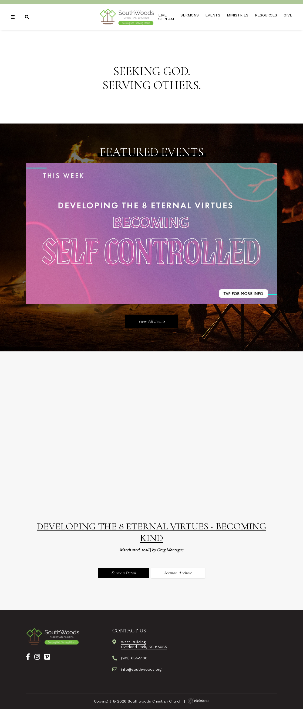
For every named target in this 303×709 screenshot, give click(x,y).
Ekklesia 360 (198, 701)
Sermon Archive (178, 573)
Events (212, 15)
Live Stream (166, 17)
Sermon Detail (123, 573)
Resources (266, 15)
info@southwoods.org (141, 669)
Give (288, 15)
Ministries (237, 15)
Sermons (189, 15)
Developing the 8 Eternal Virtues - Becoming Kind (151, 532)
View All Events (151, 321)
